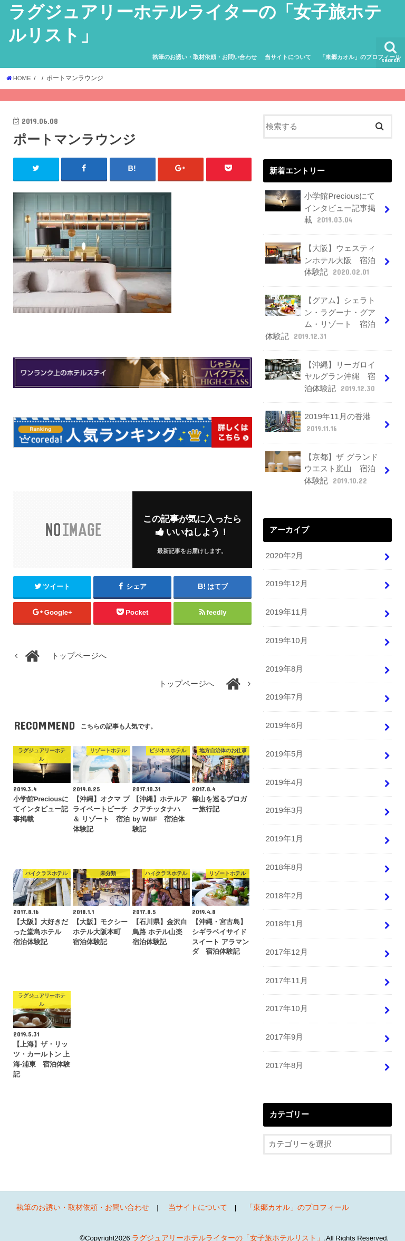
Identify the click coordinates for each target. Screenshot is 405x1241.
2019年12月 (286, 578)
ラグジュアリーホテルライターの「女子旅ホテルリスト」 (235, 1224)
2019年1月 (284, 829)
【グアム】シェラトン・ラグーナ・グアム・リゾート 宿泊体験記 (320, 316)
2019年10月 (286, 634)
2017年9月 (284, 1024)
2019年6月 (284, 717)
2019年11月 (286, 606)
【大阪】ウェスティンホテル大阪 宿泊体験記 (320, 258)
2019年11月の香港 (317, 419)
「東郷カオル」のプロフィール (360, 57)
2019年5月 (284, 745)
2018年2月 (284, 885)
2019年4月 (284, 773)
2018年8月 (284, 857)
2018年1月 (284, 913)
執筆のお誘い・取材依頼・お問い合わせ (204, 57)
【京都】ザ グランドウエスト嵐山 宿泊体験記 (321, 464)
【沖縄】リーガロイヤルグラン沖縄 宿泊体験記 (320, 373)
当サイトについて (288, 57)
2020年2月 (284, 550)
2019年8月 (284, 661)
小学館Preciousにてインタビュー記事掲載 (323, 207)
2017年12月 (286, 940)
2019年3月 (284, 801)
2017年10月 (286, 996)
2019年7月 (284, 689)
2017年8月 (284, 1052)
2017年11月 (286, 968)
